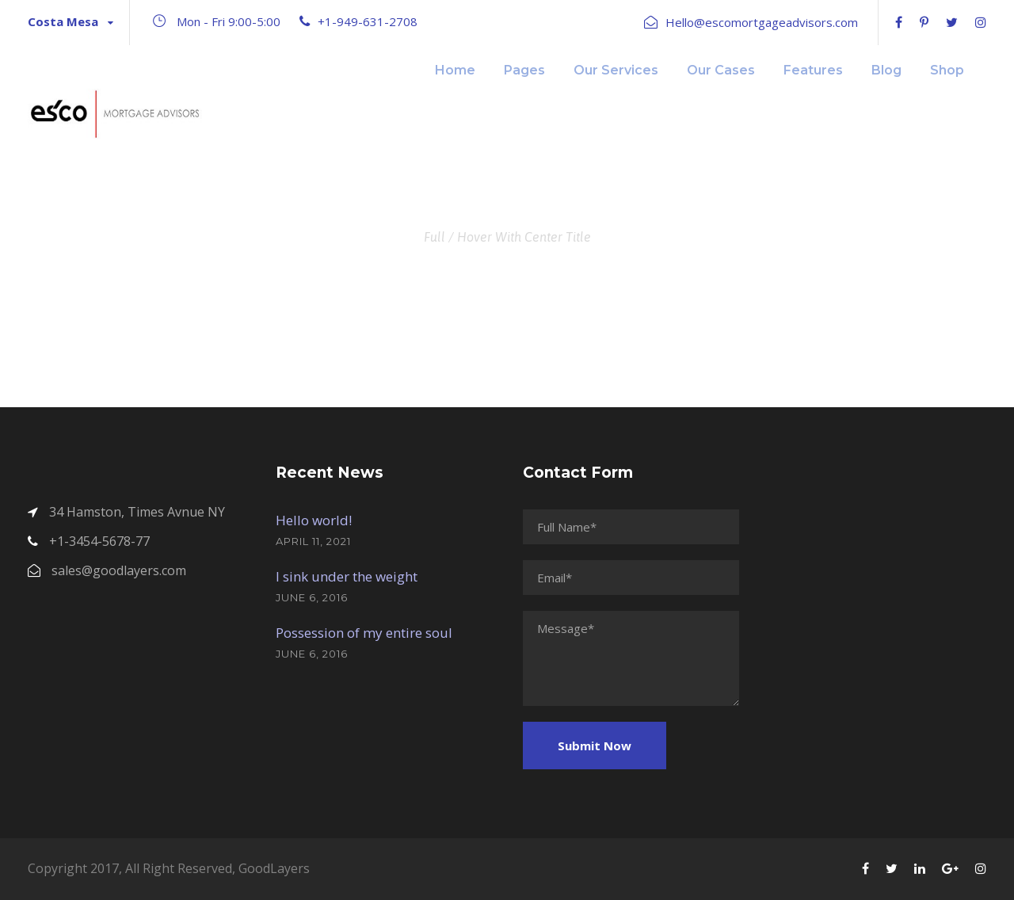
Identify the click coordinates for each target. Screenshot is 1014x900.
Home (455, 70)
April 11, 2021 (313, 541)
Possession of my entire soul (364, 633)
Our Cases (721, 70)
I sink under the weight (346, 576)
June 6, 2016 (312, 597)
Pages (524, 70)
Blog (886, 70)
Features (813, 70)
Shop (947, 70)
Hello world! (314, 520)
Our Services (616, 70)
